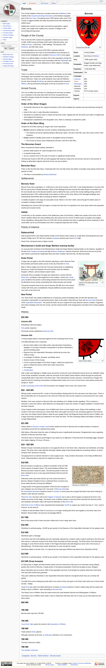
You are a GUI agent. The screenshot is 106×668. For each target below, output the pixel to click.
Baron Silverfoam (59, 251)
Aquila (42, 251)
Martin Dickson (43, 656)
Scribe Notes (7, 28)
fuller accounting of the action (33, 386)
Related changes (8, 57)
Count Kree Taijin (27, 624)
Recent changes (8, 35)
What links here (8, 54)
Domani (28, 44)
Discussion (32, 3)
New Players (7, 26)
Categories (26, 656)
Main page (6, 23)
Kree (75, 238)
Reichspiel (78, 84)
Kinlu (67, 84)
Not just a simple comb (41, 426)
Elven (76, 81)
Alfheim (23, 84)
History (54, 3)
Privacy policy (49, 664)
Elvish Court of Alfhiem (32, 505)
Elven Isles (25, 277)
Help (4, 39)
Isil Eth (67, 505)
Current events (8, 32)
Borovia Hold (55, 55)
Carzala (56, 491)
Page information (8, 66)
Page (24, 3)
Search (3, 43)
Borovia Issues (55, 656)
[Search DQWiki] (9, 46)
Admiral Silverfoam (50, 174)
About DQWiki (62, 664)
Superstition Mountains (34, 302)
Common (77, 79)
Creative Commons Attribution (81, 663)
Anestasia (55, 238)
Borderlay (40, 81)
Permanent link (8, 63)
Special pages (7, 59)
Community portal (8, 30)
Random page (7, 37)
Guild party (29, 370)
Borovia (33, 656)
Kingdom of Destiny (54, 497)
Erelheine (24, 47)
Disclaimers (74, 664)
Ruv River (33, 18)
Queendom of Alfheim (58, 624)
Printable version (8, 61)
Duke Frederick (32, 251)
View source (44, 3)
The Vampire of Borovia (29, 650)
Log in (101, 1)
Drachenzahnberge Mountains (42, 16)
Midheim (96, 56)
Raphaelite (64, 60)
